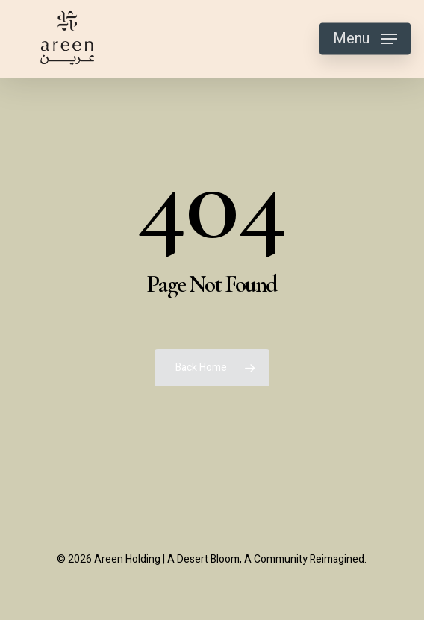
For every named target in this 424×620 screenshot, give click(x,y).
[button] (365, 38)
